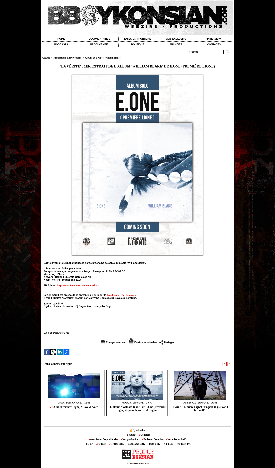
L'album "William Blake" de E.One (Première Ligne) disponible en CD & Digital (137, 408)
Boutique (137, 44)
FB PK (89, 444)
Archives (175, 44)
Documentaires (99, 38)
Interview (214, 38)
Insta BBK (154, 444)
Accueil (46, 57)
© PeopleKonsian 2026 (138, 463)
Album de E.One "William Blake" (103, 57)
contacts (214, 44)
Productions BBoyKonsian (67, 57)
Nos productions (130, 439)
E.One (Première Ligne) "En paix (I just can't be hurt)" (200, 408)
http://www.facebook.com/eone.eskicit (78, 285)
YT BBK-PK (183, 444)
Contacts (144, 434)
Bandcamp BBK (136, 444)
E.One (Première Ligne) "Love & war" (74, 406)
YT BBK (168, 444)
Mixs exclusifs (176, 38)
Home (61, 38)
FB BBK (101, 444)
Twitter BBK (117, 444)
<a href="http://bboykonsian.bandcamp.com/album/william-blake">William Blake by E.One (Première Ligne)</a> (137, 317)
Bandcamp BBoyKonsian (121, 295)
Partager (166, 342)
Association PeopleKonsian (104, 439)
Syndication (139, 430)
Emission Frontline (137, 38)
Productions (99, 44)
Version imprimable (143, 342)
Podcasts (61, 44)
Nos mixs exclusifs (176, 439)
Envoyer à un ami (113, 342)
